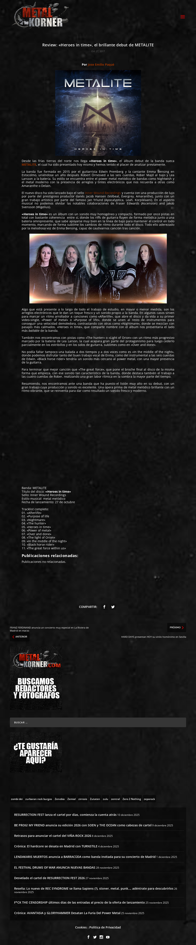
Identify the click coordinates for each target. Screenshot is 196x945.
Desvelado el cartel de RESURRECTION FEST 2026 (49, 877)
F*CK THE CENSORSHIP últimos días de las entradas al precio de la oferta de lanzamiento (79, 901)
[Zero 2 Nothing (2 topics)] (132, 797)
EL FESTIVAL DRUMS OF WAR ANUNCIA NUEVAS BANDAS (54, 866)
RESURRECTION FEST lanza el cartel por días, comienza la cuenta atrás (65, 813)
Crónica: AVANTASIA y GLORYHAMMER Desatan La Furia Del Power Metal (67, 912)
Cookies (81, 926)
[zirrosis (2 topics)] (82, 797)
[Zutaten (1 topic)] (95, 797)
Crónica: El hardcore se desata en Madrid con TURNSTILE (55, 845)
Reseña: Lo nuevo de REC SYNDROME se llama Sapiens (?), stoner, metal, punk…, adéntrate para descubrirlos (93, 887)
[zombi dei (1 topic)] (17, 797)
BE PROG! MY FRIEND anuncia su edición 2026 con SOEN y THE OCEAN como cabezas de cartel (83, 824)
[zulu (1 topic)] (105, 797)
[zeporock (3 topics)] (149, 797)
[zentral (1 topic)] (115, 797)
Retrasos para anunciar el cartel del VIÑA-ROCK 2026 (52, 834)
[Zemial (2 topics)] (71, 797)
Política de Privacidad (105, 926)
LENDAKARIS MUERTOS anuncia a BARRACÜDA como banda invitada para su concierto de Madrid (85, 856)
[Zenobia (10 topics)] (60, 797)
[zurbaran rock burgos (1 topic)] (38, 797)
